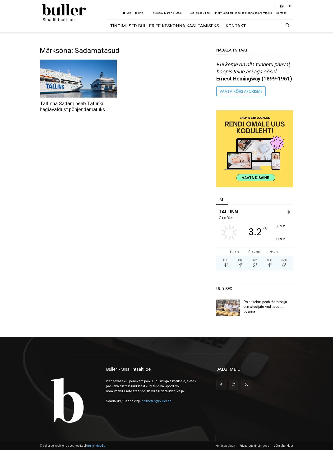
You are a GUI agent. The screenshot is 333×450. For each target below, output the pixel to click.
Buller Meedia (96, 445)
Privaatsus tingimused (254, 445)
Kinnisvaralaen (225, 445)
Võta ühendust (283, 445)
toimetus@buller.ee (156, 401)
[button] (287, 26)
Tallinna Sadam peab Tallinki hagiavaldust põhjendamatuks (72, 106)
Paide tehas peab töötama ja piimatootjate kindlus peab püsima (265, 306)
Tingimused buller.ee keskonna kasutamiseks (242, 12)
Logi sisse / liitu (200, 12)
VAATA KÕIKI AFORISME (241, 91)
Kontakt (281, 12)
